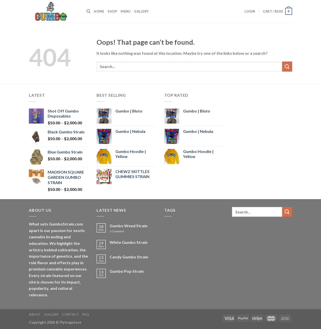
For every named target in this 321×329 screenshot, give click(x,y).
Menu (125, 11)
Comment (117, 231)
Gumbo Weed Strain (128, 225)
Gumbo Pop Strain (127, 271)
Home (99, 11)
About (35, 314)
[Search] (88, 11)
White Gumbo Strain (129, 242)
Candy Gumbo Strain (129, 256)
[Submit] (287, 66)
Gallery (141, 11)
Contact (70, 314)
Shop (112, 11)
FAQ (85, 314)
